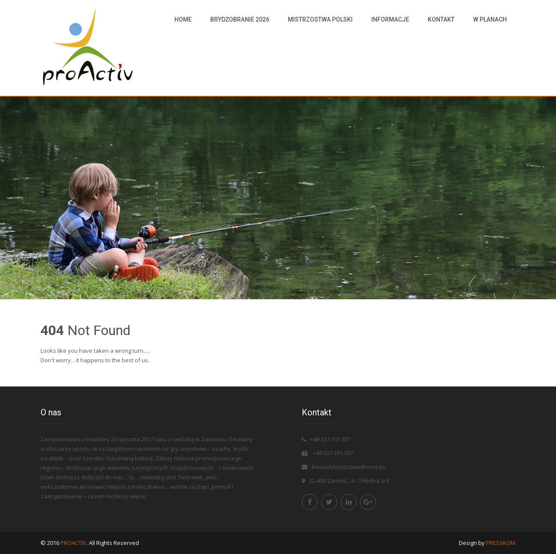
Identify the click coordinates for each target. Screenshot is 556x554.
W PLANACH (490, 19)
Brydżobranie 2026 (239, 19)
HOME (183, 19)
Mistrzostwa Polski (320, 19)
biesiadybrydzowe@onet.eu (349, 467)
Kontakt (441, 19)
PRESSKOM (500, 543)
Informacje (390, 19)
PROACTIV (73, 543)
